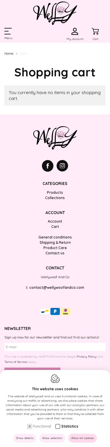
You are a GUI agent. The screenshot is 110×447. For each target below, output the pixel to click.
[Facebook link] (49, 166)
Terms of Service (15, 362)
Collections (55, 198)
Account (55, 212)
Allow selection (52, 438)
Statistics (69, 426)
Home (8, 53)
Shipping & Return (55, 242)
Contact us (55, 253)
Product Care (55, 248)
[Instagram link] (62, 166)
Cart (55, 226)
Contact (55, 268)
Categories (55, 183)
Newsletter (17, 328)
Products (55, 192)
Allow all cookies (82, 438)
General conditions (55, 237)
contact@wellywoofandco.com (56, 287)
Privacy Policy (87, 356)
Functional (42, 426)
